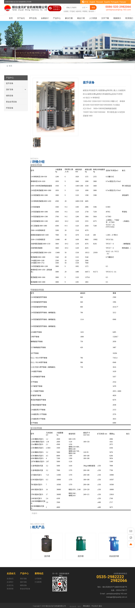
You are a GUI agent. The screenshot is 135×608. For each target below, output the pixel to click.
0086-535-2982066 (118, 6)
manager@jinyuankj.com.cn (116, 597)
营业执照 (73, 607)
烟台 (100, 606)
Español (107, 2)
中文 (86, 2)
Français (123, 2)
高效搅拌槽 (114, 556)
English (93, 2)
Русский (99, 2)
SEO (79, 607)
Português (115, 2)
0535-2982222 (111, 576)
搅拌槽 (47, 556)
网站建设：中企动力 (90, 606)
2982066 (119, 580)
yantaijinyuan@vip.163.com (118, 9)
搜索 (93, 7)
